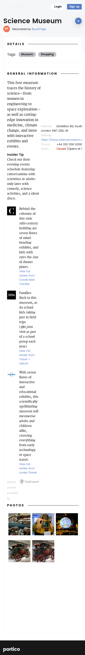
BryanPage (39, 29)
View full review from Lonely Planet (28, 468)
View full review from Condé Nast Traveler (27, 277)
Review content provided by (12, 482)
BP (6, 29)
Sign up (74, 7)
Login (58, 7)
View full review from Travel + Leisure (27, 357)
